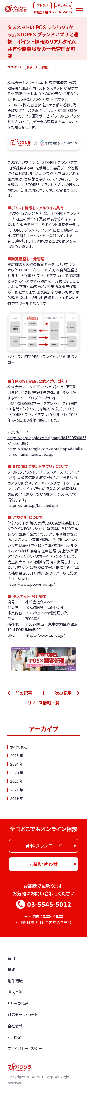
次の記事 (63, 693)
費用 (11, 958)
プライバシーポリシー (25, 1048)
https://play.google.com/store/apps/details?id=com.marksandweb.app (45, 451)
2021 (14, 790)
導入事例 (15, 992)
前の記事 (23, 693)
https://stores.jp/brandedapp (32, 505)
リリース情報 (18, 1003)
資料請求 (42, 5)
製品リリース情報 (37, 67)
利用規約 (15, 1037)
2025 (14, 755)
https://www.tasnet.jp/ (45, 635)
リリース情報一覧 (43, 702)
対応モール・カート (23, 1014)
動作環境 (15, 981)
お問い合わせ (63, 5)
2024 (14, 764)
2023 (14, 772)
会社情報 (15, 1026)
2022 (14, 781)
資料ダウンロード (43, 845)
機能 (11, 969)
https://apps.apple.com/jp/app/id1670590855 (46, 437)
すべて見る (18, 747)
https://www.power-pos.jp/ (31, 584)
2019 (14, 798)
